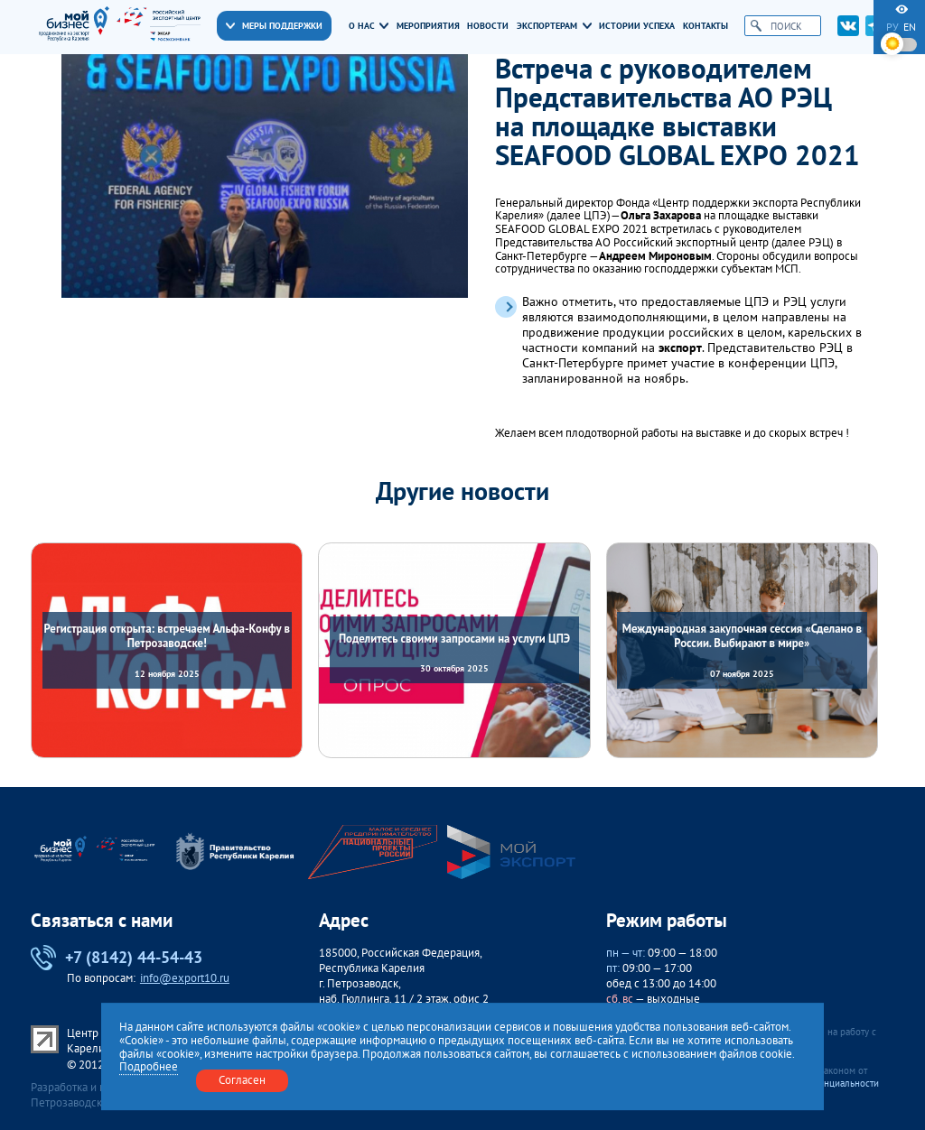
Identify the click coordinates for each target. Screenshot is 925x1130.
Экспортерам (554, 26)
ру (892, 27)
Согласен (242, 1080)
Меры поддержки (274, 26)
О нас (369, 26)
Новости (488, 26)
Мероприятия (428, 26)
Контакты (705, 26)
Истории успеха (637, 26)
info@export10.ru (184, 978)
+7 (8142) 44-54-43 (116, 957)
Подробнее (148, 1067)
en (909, 27)
